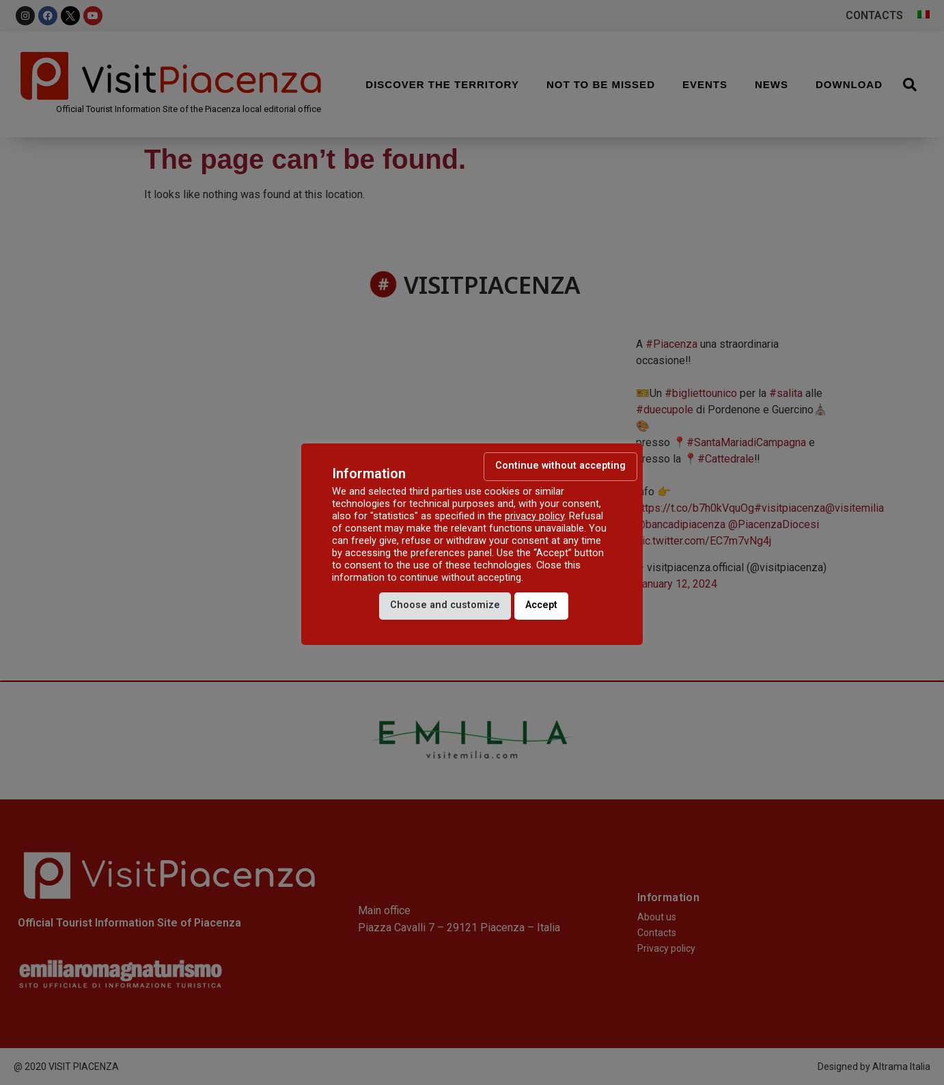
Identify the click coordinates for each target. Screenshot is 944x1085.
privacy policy (534, 516)
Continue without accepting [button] (560, 465)
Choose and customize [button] (445, 605)
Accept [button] (541, 605)
